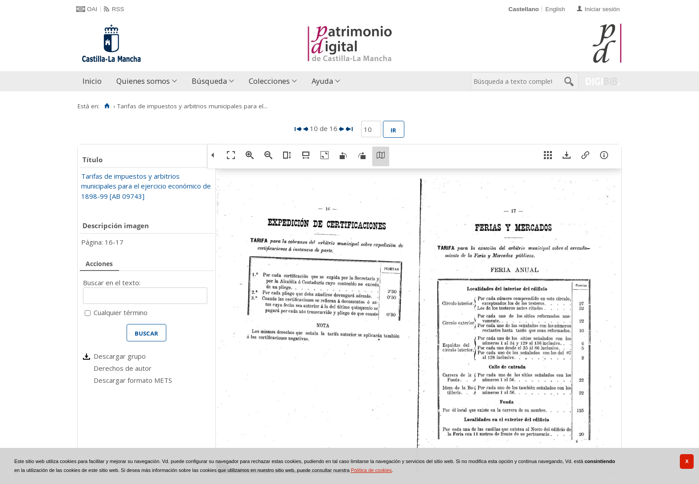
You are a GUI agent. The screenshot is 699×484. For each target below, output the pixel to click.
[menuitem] (94, 81)
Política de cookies (371, 470)
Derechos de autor (123, 368)
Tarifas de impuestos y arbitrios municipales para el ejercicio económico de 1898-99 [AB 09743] (146, 186)
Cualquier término (121, 312)
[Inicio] (107, 106)
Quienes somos (143, 81)
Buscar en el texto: (111, 282)
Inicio (92, 81)
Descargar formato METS (133, 380)
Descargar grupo (120, 356)
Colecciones (269, 81)
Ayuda (322, 81)
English (555, 9)
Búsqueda (209, 81)
